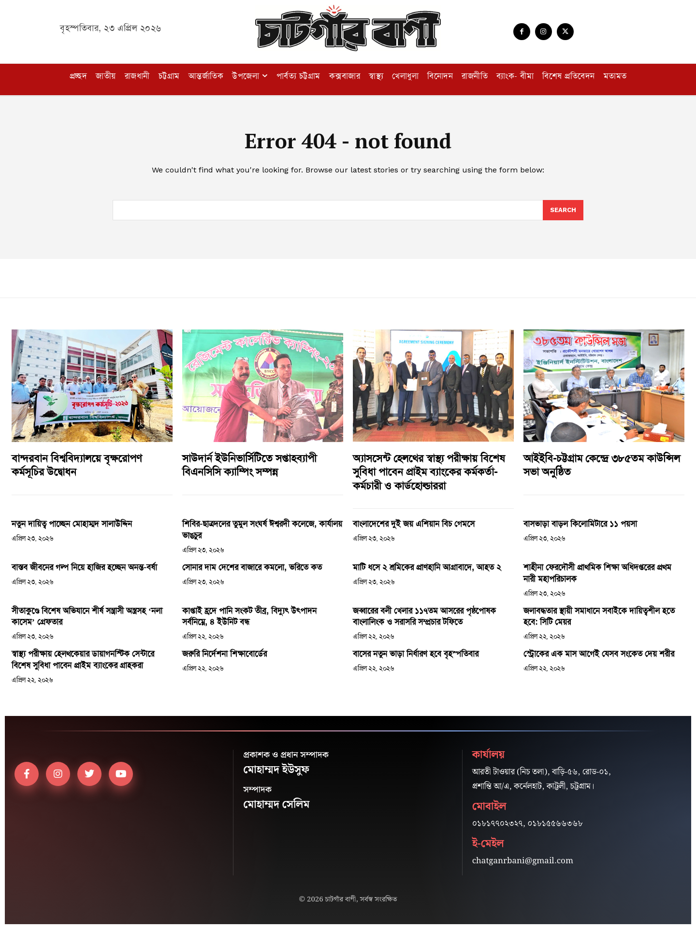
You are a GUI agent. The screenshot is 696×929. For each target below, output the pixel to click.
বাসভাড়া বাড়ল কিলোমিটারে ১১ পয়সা (580, 523)
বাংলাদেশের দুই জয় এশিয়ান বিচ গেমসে (414, 523)
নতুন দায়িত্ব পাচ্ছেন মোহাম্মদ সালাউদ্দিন (72, 523)
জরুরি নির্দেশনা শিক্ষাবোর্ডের (224, 653)
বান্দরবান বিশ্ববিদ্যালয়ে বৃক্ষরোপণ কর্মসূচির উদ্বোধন (77, 465)
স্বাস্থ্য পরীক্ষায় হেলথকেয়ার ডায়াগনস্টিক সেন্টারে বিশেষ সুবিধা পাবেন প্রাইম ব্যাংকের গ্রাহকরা (83, 659)
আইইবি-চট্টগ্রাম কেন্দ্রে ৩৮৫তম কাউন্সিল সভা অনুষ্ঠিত (601, 465)
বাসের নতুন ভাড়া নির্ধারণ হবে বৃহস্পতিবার (415, 653)
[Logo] (348, 28)
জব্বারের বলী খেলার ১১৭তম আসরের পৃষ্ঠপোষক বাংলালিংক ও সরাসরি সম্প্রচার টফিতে (424, 616)
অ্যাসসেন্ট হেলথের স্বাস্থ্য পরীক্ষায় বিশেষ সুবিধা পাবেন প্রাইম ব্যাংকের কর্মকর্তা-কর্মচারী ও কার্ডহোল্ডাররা (429, 472)
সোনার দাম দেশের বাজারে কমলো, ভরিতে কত (252, 567)
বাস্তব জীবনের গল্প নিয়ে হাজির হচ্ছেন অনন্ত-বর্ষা (84, 567)
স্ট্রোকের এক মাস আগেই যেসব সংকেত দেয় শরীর (598, 653)
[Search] (563, 210)
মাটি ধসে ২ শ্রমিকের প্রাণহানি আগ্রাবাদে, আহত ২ (427, 567)
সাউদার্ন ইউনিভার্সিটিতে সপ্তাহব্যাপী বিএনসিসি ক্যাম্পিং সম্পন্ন (249, 465)
